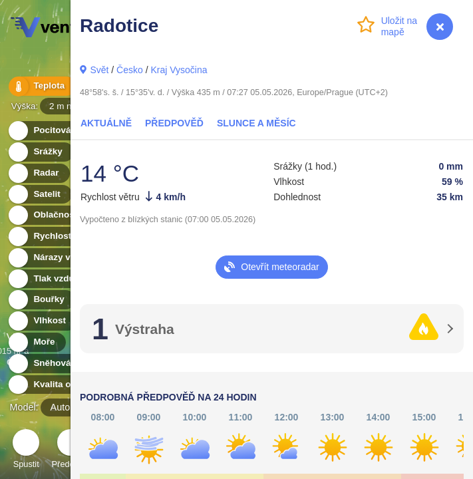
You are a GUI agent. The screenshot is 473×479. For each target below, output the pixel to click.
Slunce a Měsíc (256, 123)
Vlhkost (42, 321)
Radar (38, 173)
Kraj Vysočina (178, 70)
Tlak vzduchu (54, 279)
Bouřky (41, 299)
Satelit (39, 194)
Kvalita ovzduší (58, 385)
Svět (99, 70)
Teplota (41, 86)
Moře (36, 342)
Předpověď (174, 123)
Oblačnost (47, 215)
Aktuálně (106, 123)
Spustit (26, 450)
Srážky (40, 152)
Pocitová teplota (60, 130)
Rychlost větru (57, 236)
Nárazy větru (52, 257)
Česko (129, 70)
